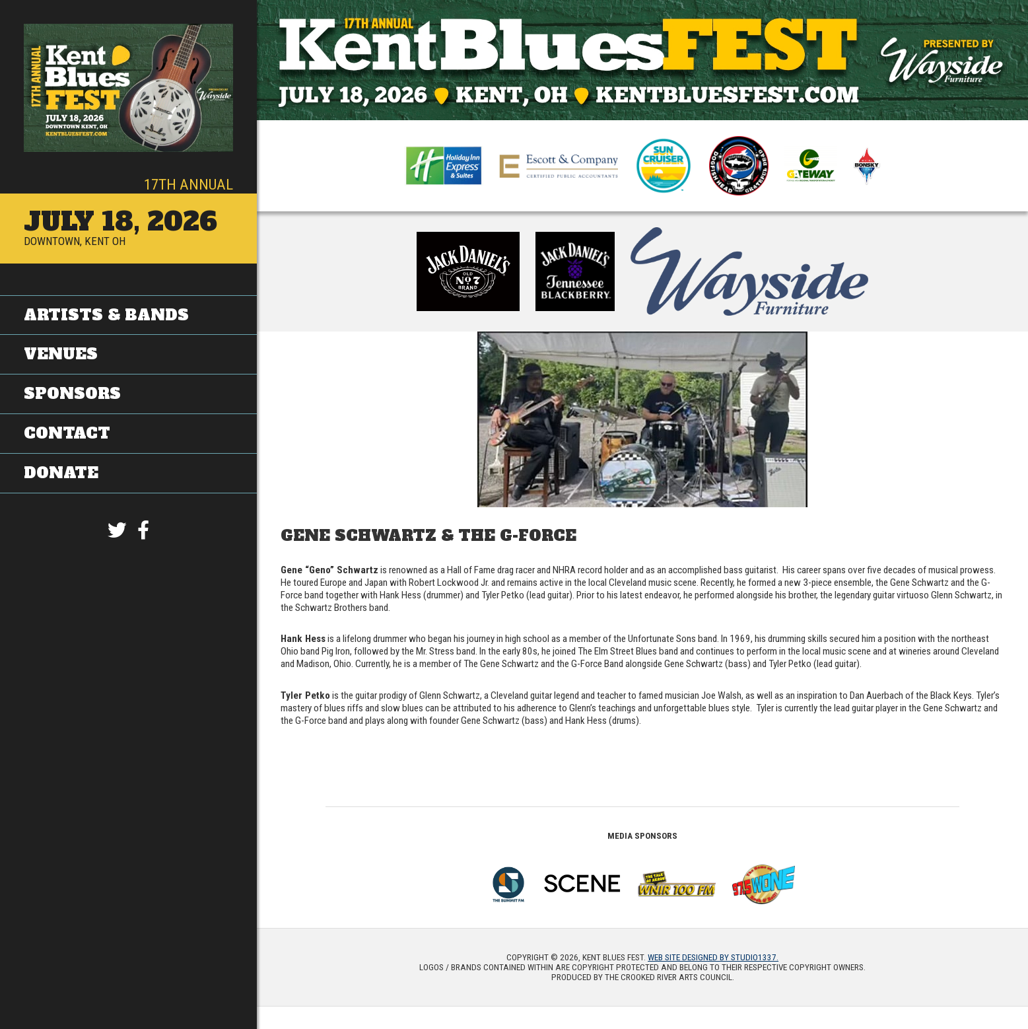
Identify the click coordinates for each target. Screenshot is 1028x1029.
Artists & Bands (106, 314)
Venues (61, 354)
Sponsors (72, 393)
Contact (67, 432)
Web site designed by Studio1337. (713, 957)
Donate (61, 472)
